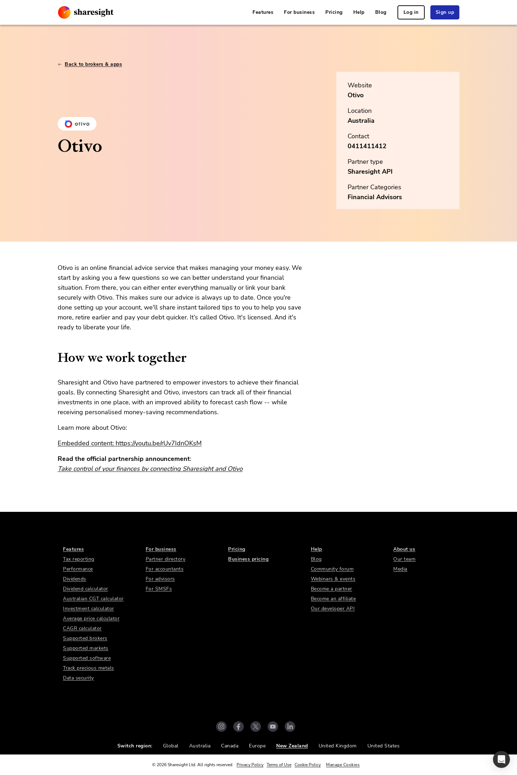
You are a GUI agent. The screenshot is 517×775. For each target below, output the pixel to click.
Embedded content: (87, 443)
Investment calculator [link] (88, 608)
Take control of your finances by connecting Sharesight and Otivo (150, 468)
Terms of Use (279, 765)
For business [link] (299, 12)
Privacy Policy (250, 765)
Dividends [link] (74, 579)
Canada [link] (229, 745)
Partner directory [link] (166, 559)
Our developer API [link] (333, 608)
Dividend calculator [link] (85, 588)
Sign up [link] (445, 12)
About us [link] (404, 549)
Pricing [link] (334, 12)
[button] (501, 759)
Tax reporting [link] (78, 559)
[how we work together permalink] (54, 357)
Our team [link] (404, 559)
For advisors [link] (160, 579)
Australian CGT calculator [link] (93, 598)
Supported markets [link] (86, 648)
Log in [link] (411, 12)
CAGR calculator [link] (82, 628)
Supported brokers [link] (85, 638)
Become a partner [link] (331, 588)
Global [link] (171, 745)
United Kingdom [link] (338, 745)
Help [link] (359, 12)
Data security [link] (78, 678)
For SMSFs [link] (159, 588)
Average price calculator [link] (91, 618)
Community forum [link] (332, 569)
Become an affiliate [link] (333, 598)
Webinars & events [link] (333, 579)
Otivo (356, 95)
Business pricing (248, 559)
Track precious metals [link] (88, 668)
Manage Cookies (343, 765)
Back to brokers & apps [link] (90, 64)
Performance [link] (78, 569)
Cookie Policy (308, 765)
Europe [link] (257, 745)
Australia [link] (200, 745)
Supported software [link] (87, 658)
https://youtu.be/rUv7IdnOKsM (159, 443)
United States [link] (383, 745)
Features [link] (262, 12)
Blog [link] (381, 12)
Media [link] (400, 569)
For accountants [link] (165, 569)
